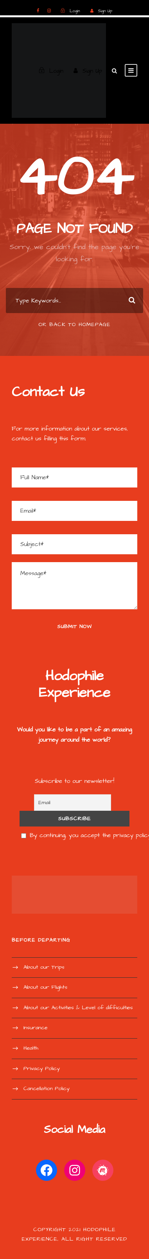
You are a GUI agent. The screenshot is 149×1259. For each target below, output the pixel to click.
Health (30, 1048)
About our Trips (44, 967)
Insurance (35, 1028)
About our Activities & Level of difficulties (78, 1008)
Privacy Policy (41, 1068)
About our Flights (45, 987)
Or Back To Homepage (74, 324)
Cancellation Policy (46, 1088)
